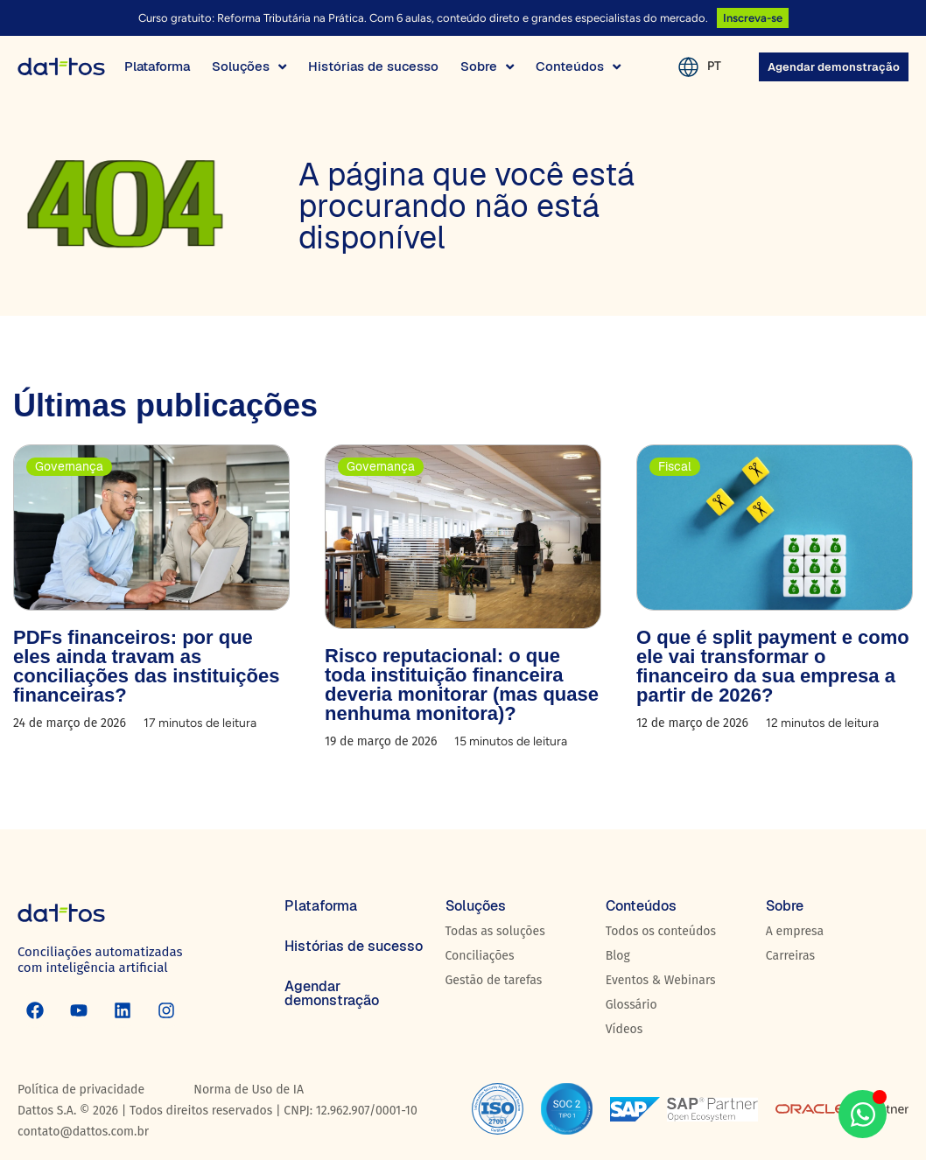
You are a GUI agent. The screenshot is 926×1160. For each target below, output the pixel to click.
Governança (69, 466)
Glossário (631, 1004)
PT (714, 66)
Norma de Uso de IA (248, 1089)
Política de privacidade (81, 1089)
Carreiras (790, 955)
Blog (618, 955)
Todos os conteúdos (661, 931)
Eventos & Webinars (661, 980)
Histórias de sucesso (353, 946)
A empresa (795, 931)
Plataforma (320, 906)
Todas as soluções (495, 931)
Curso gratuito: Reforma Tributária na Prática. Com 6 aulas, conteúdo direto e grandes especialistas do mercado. (423, 17)
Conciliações (480, 955)
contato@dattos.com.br (83, 1131)
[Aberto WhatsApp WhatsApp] (862, 1114)
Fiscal (674, 466)
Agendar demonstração (331, 993)
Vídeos (624, 1029)
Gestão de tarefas (494, 980)
